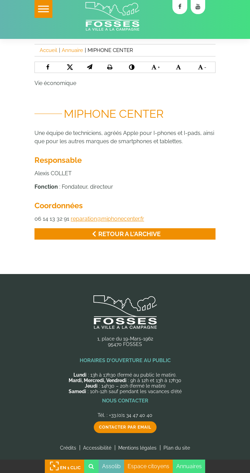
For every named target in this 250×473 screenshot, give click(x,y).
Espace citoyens (148, 466)
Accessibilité (97, 448)
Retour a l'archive (124, 234)
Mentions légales (137, 448)
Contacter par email (125, 427)
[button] (89, 67)
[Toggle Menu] (43, 9)
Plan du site (176, 448)
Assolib (111, 466)
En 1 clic (64, 466)
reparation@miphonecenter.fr (107, 219)
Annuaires (189, 466)
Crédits (68, 448)
